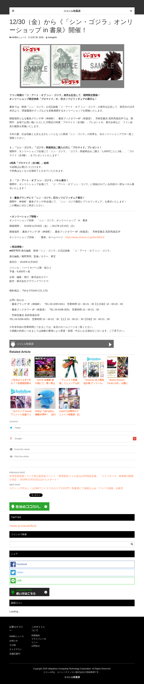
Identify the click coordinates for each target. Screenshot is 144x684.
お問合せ (35, 646)
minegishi (52, 37)
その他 (12, 645)
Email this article (19, 449)
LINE (16, 580)
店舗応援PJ (14, 654)
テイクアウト (15, 649)
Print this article (19, 456)
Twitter (18, 428)
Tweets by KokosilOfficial (22, 526)
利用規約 (35, 635)
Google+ (19, 438)
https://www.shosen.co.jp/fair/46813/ (84, 237)
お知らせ (13, 640)
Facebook (18, 564)
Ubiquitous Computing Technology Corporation (69, 668)
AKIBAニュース (19, 37)
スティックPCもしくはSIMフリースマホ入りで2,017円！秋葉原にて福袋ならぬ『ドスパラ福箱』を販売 (66, 488)
